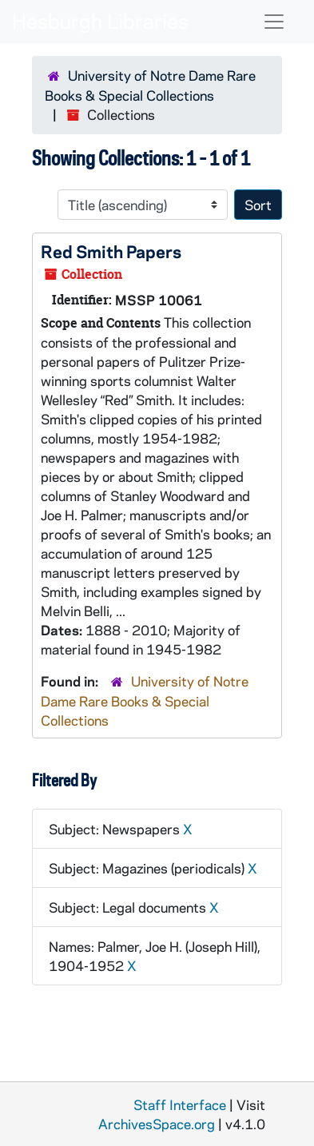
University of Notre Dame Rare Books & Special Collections (144, 700)
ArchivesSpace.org (156, 1123)
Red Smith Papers (111, 251)
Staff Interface (179, 1104)
